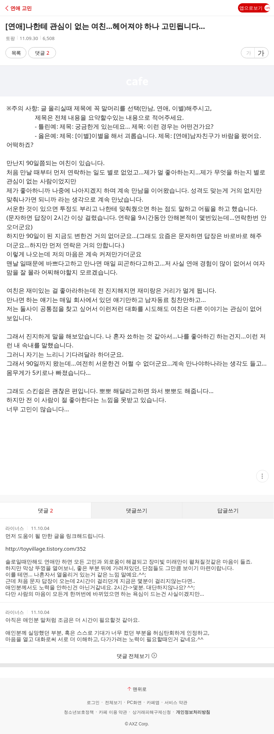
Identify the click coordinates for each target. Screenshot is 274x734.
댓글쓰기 (136, 510)
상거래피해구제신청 (151, 712)
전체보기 (113, 702)
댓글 (42, 52)
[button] (36, 8)
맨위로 (137, 689)
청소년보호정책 (79, 712)
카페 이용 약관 (113, 712)
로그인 (93, 702)
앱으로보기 (254, 8)
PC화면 (134, 702)
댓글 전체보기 (137, 655)
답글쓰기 (228, 510)
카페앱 (153, 702)
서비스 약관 (175, 702)
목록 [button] (16, 52)
